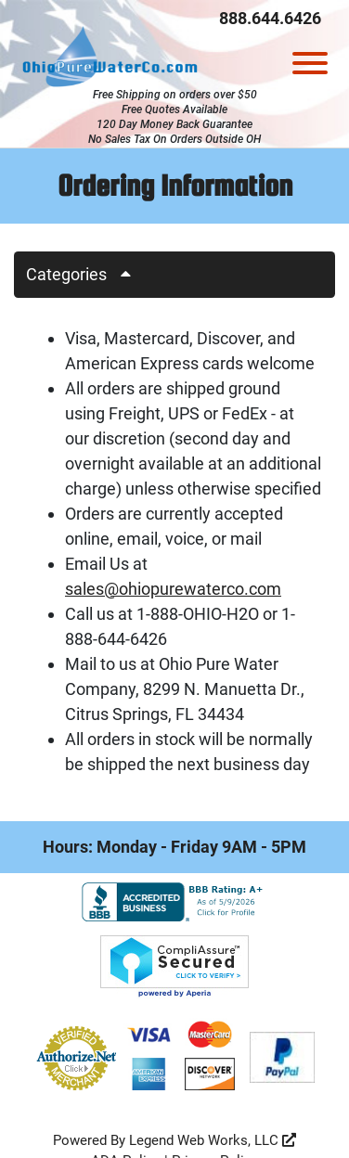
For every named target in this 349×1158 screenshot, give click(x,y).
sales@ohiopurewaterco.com (173, 588)
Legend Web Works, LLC (212, 1140)
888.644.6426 (270, 18)
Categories (85, 274)
